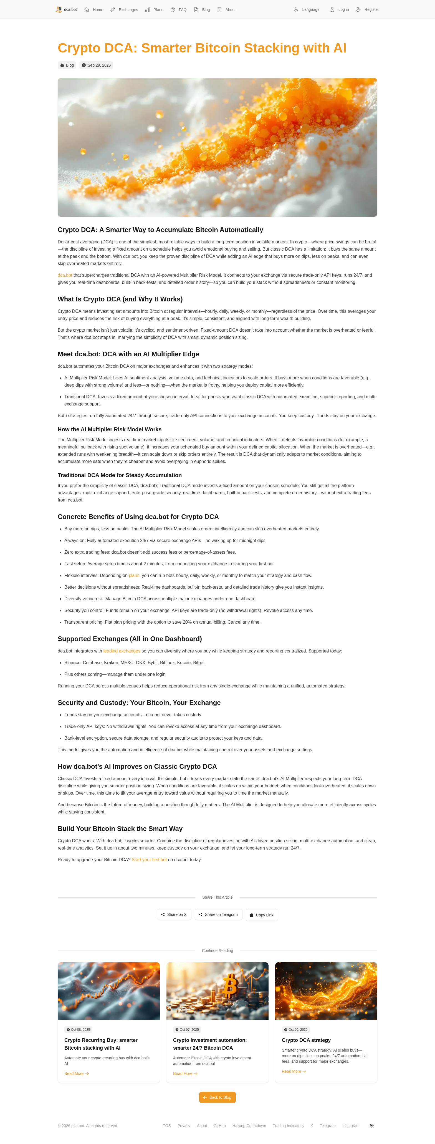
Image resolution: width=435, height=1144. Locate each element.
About (202, 1125)
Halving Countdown (249, 1125)
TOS (167, 1125)
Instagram (351, 1125)
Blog (70, 65)
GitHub (220, 1125)
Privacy (184, 1125)
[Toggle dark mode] (371, 1126)
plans (134, 575)
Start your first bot (150, 859)
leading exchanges (121, 651)
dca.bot (65, 275)
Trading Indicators (288, 1125)
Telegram (328, 1125)
